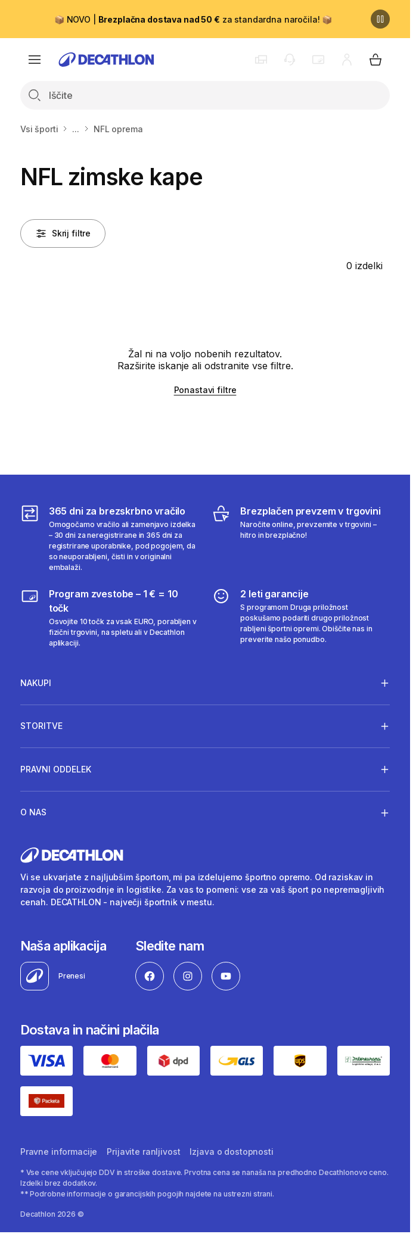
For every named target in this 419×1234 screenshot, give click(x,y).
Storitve (41, 726)
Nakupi (35, 682)
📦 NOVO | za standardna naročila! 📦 (193, 19)
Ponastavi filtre (205, 390)
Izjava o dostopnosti (231, 1151)
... (75, 129)
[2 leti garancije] (301, 618)
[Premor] (380, 19)
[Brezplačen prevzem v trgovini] (301, 538)
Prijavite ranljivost (143, 1151)
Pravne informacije (58, 1151)
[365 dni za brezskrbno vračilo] (109, 538)
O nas (33, 812)
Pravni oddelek (55, 769)
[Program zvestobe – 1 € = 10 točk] (109, 618)
